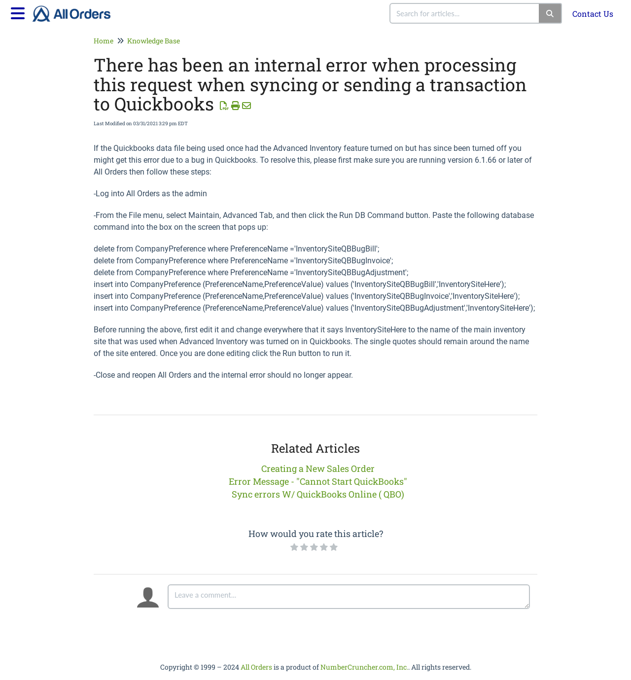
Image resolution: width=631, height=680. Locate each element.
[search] (464, 13)
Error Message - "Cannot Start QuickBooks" (318, 481)
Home (103, 40)
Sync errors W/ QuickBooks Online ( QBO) (318, 494)
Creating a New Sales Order (318, 468)
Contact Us (592, 13)
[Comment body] (349, 596)
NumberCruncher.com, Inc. (364, 667)
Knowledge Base (153, 40)
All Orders (256, 667)
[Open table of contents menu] (19, 12)
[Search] (550, 13)
